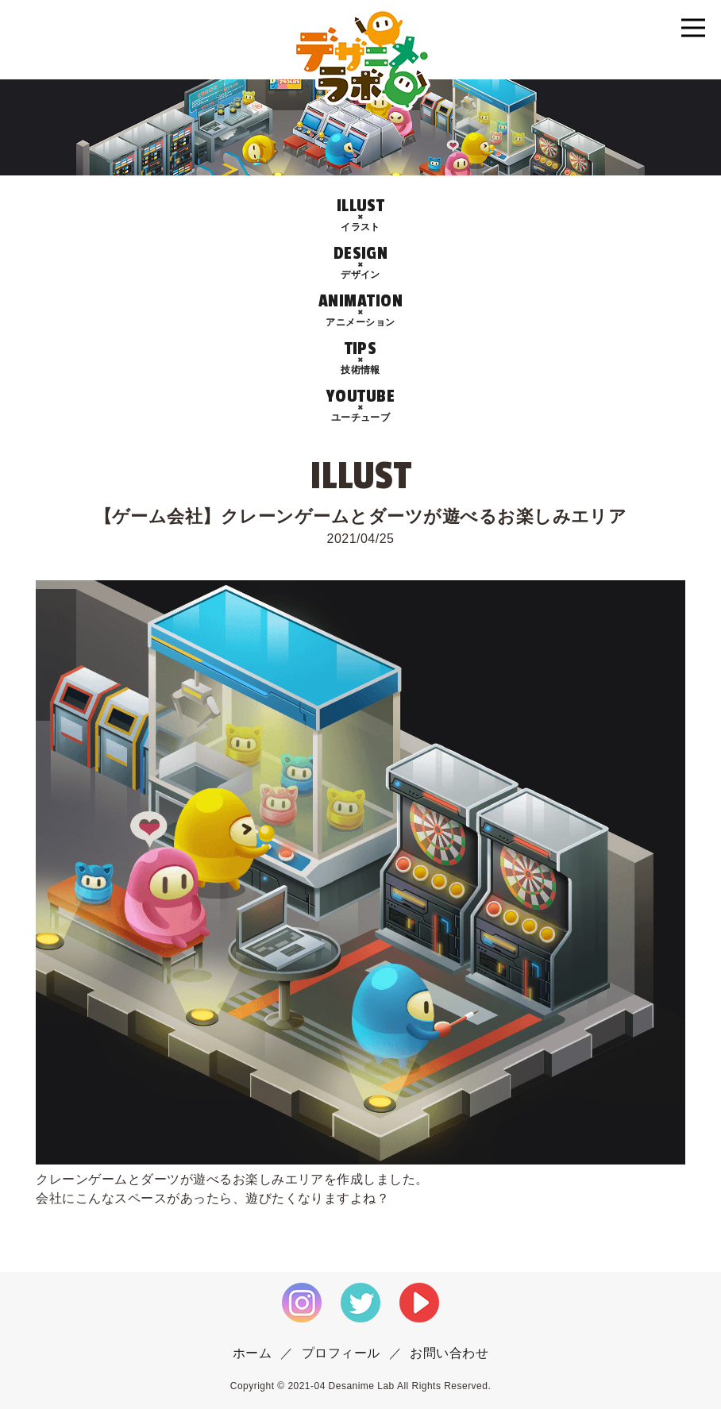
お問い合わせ (449, 1353)
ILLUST (360, 214)
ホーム (252, 1353)
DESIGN (360, 262)
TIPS (360, 357)
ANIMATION (360, 310)
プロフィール (341, 1353)
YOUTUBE (360, 405)
